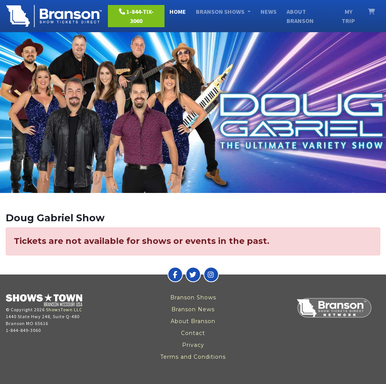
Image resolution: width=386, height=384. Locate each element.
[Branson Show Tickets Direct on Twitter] (193, 274)
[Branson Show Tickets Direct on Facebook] (175, 274)
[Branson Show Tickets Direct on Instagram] (211, 274)
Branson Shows (193, 297)
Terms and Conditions (193, 356)
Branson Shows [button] (221, 11)
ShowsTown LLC (64, 309)
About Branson (300, 16)
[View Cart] (371, 11)
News (269, 11)
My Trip (348, 16)
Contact (193, 333)
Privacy (193, 345)
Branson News (193, 309)
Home (177, 11)
